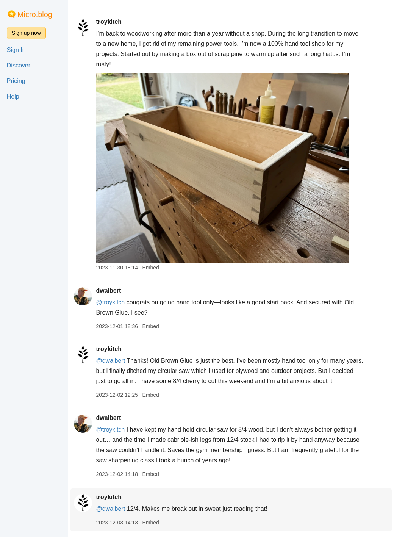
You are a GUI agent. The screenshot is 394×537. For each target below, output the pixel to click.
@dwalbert (110, 360)
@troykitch (110, 302)
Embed (150, 268)
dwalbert (108, 290)
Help (13, 96)
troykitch (109, 22)
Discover (18, 65)
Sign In (16, 50)
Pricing (16, 81)
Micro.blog (34, 14)
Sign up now (26, 33)
